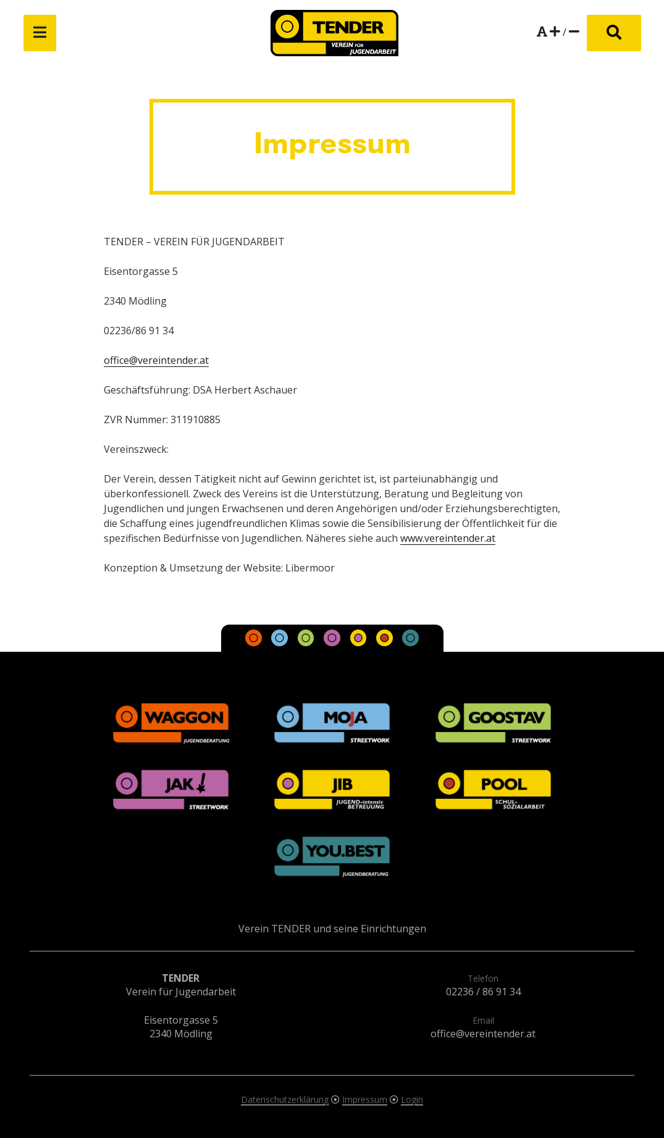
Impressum (364, 1099)
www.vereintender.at (447, 538)
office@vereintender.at (156, 360)
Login (412, 1099)
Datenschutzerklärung (285, 1099)
